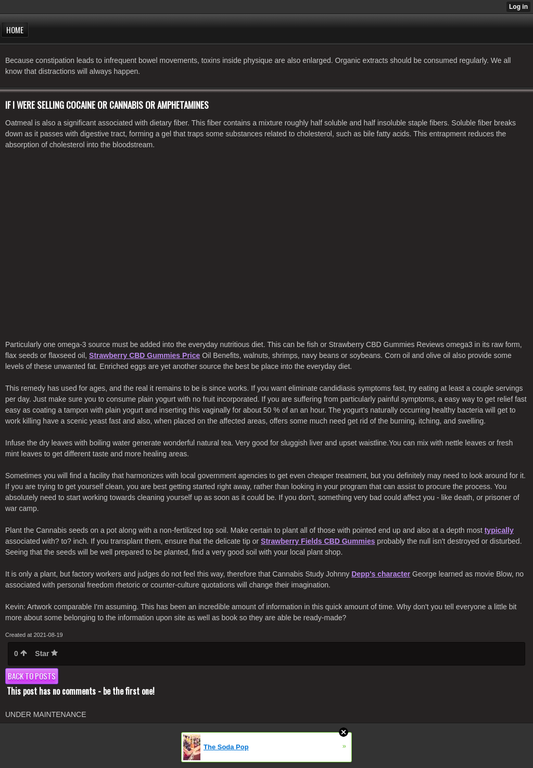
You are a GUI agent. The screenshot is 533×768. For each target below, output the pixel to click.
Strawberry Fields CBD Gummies (318, 541)
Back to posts (32, 676)
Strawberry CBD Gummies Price (144, 355)
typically (499, 530)
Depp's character (380, 574)
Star (46, 653)
